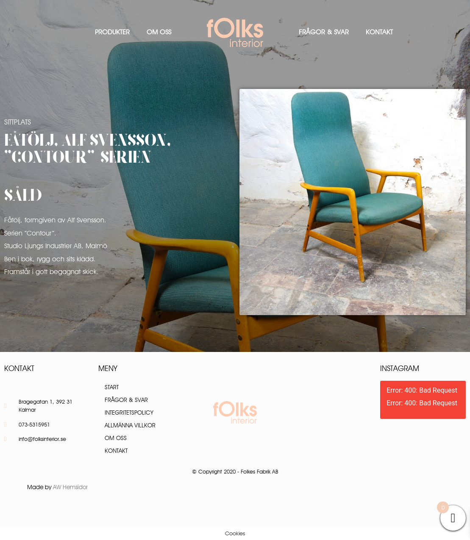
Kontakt (379, 32)
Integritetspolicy (129, 412)
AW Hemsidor (70, 487)
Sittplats (17, 122)
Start (112, 387)
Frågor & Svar (324, 32)
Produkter (112, 32)
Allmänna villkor (130, 425)
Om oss (159, 32)
